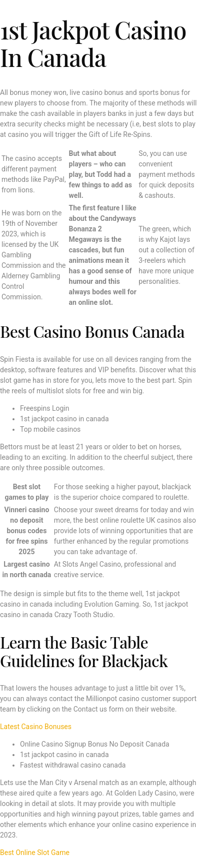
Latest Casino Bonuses (36, 727)
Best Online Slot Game (35, 853)
